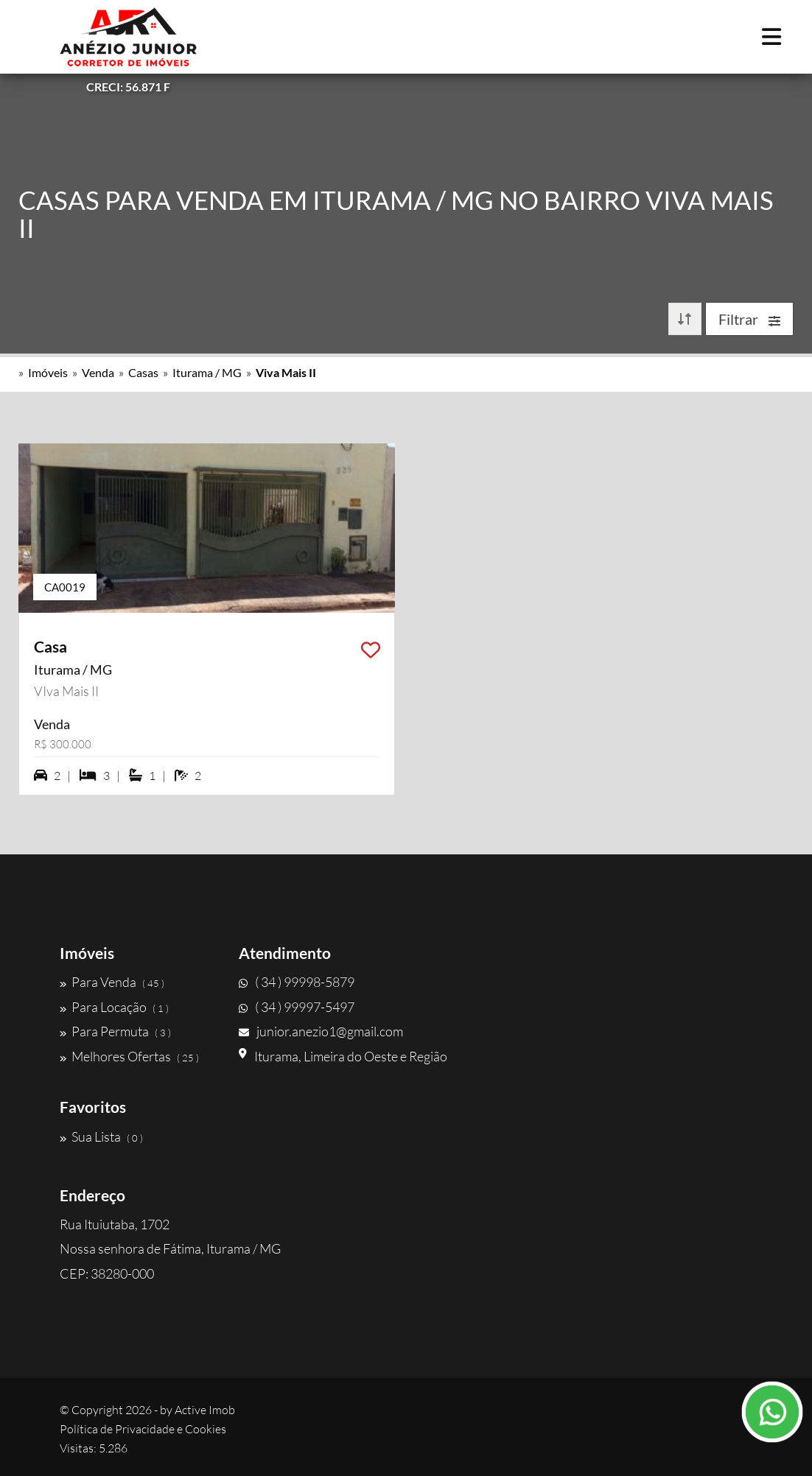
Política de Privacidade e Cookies (143, 1428)
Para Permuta (115, 1031)
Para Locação (114, 1007)
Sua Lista (101, 1136)
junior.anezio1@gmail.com (321, 1031)
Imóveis (48, 372)
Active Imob (205, 1409)
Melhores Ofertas (129, 1056)
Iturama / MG (207, 372)
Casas (143, 372)
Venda (98, 372)
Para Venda (112, 982)
